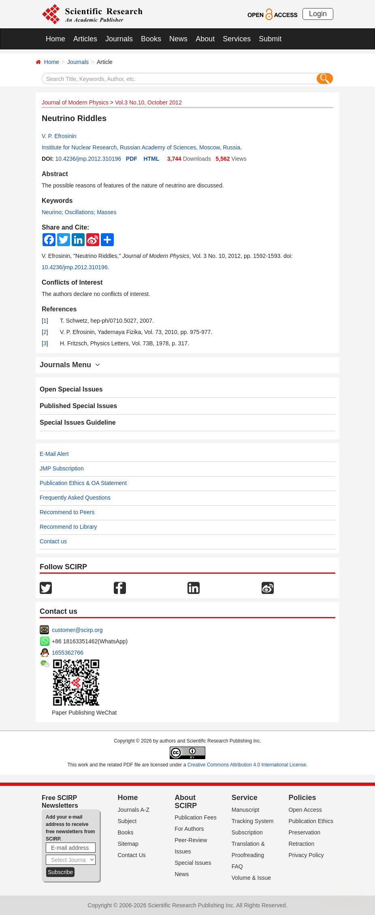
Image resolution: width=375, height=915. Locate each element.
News (178, 39)
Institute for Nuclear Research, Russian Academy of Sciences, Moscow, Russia (141, 147)
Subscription (247, 832)
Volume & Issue (251, 878)
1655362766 (67, 652)
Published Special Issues (78, 405)
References (59, 309)
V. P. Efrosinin (59, 136)
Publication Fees (196, 817)
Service (245, 798)
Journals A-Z (134, 809)
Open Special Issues (71, 389)
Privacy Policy (306, 855)
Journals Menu (70, 365)
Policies (302, 798)
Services (237, 39)
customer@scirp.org (77, 630)
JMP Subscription (62, 468)
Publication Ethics (310, 821)
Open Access (305, 809)
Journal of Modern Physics (75, 102)
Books (151, 39)
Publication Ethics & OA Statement (83, 483)
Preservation (304, 832)
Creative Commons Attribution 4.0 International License (247, 765)
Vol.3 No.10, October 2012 (148, 102)
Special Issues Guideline (78, 422)
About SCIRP (186, 802)
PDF (131, 158)
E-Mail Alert (54, 454)
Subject (127, 821)
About (205, 39)
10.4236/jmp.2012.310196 (88, 158)
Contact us (53, 541)
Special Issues (193, 863)
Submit (270, 39)
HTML (151, 158)
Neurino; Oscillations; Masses (79, 212)
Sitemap (128, 844)
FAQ (237, 866)
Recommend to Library (68, 526)
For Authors (189, 829)
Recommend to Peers (67, 512)
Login (318, 14)
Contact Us (132, 855)
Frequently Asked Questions (75, 497)
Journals (119, 39)
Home (55, 39)
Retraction (301, 844)
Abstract (55, 173)
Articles (85, 39)
